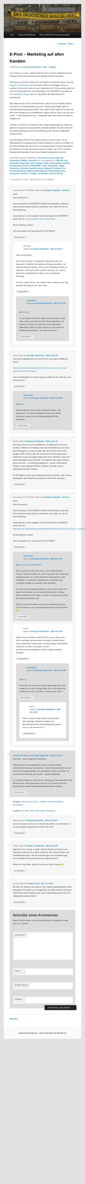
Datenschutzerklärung (26, 35)
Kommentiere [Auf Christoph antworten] (23, 291)
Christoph (25, 312)
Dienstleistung (16, 166)
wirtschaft (33, 161)
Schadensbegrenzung (56, 171)
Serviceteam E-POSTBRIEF (30, 565)
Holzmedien (53, 166)
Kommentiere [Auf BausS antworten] (20, 386)
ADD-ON (59, 161)
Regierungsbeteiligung (36, 171)
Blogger (39, 163)
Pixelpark (57, 168)
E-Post (25, 166)
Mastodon (14, 1019)
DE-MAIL (66, 163)
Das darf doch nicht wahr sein (51, 158)
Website (18, 999)
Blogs (26, 94)
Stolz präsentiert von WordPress (52, 1033)
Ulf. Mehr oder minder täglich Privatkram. (38, 811)
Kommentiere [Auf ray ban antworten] (20, 902)
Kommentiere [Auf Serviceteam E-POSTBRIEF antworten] (20, 237)
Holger (53, 67)
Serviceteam (15, 173)
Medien (25, 161)
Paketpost (48, 168)
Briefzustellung (55, 163)
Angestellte (24, 163)
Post (63, 168)
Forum (44, 166)
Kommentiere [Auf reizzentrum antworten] (26, 336)
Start (12, 35)
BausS (20, 404)
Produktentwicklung (18, 171)
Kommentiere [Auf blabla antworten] (20, 833)
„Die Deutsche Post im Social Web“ (40, 219)
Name (17, 971)
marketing (24, 168)
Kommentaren (16, 94)
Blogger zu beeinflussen (20, 85)
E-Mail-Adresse (21, 985)
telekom (24, 173)
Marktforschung (36, 168)
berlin (32, 163)
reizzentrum (31, 300)
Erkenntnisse (15, 161)
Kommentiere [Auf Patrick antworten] (20, 870)
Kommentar (14, 168)
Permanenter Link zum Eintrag (50, 173)
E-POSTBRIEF (35, 166)
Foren (35, 94)
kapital (61, 166)
